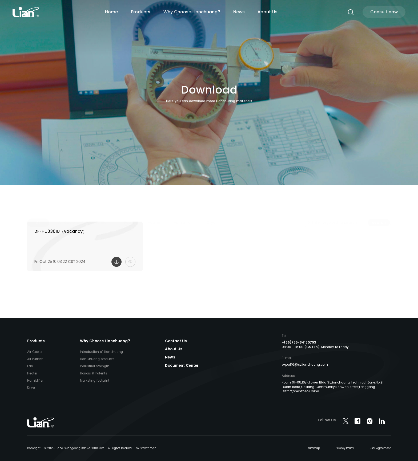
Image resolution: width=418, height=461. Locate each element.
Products (140, 12)
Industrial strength (94, 366)
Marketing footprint (94, 380)
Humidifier (35, 380)
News (239, 12)
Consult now (384, 12)
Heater (32, 373)
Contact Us (176, 341)
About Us (268, 12)
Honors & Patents (93, 373)
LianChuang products (97, 359)
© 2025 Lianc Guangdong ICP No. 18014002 (74, 448)
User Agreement (380, 448)
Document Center (182, 365)
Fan (30, 366)
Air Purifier (35, 359)
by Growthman (146, 448)
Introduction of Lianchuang (101, 352)
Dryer (31, 387)
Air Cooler (34, 352)
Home (111, 12)
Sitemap (314, 448)
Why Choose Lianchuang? (191, 12)
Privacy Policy (345, 448)
